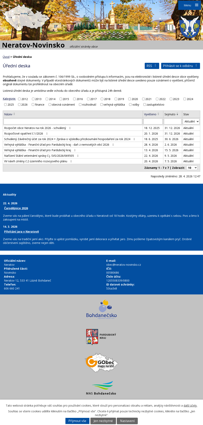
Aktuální (188, 128)
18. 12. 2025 (152, 128)
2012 (24, 99)
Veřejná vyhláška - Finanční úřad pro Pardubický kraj (40, 150)
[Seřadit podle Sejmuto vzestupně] (177, 113)
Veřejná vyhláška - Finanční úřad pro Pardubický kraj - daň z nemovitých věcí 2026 (59, 144)
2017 (93, 99)
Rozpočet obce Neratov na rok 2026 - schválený (38, 128)
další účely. (190, 405)
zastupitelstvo (155, 104)
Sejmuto (170, 114)
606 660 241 (12, 288)
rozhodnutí (89, 104)
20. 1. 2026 (151, 133)
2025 (11, 104)
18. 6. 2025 (151, 139)
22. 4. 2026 (151, 156)
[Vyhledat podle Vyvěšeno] (153, 121)
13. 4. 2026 (151, 150)
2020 (135, 99)
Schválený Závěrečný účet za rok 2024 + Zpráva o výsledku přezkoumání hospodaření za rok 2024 (70, 139)
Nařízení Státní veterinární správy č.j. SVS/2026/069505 (42, 156)
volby (135, 104)
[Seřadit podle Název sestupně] (14, 115)
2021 (148, 99)
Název (8, 114)
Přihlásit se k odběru (180, 66)
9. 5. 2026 (171, 156)
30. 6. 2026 (171, 139)
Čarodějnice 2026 (16, 208)
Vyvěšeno (150, 114)
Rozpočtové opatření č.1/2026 (26, 133)
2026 (24, 104)
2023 (176, 99)
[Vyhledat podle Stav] (191, 121)
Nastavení (127, 421)
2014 (52, 99)
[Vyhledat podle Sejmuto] (173, 121)
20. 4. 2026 (151, 161)
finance (39, 104)
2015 (66, 99)
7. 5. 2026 (171, 161)
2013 (38, 99)
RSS (152, 66)
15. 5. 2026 (171, 150)
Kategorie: (9, 98)
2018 (107, 99)
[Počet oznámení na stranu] (191, 167)
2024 (190, 99)
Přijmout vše (77, 421)
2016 (80, 99)
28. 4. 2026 (151, 144)
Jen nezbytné (103, 421)
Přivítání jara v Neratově (21, 231)
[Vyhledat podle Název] (73, 121)
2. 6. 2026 (171, 144)
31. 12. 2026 (172, 128)
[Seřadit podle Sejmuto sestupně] (177, 115)
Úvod (6, 57)
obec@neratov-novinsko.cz (123, 264)
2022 (162, 99)
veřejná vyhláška (114, 104)
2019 (121, 99)
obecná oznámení (63, 104)
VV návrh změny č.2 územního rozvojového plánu (38, 161)
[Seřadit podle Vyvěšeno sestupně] (158, 115)
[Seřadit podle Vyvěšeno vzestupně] (158, 113)
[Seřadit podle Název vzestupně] (14, 113)
